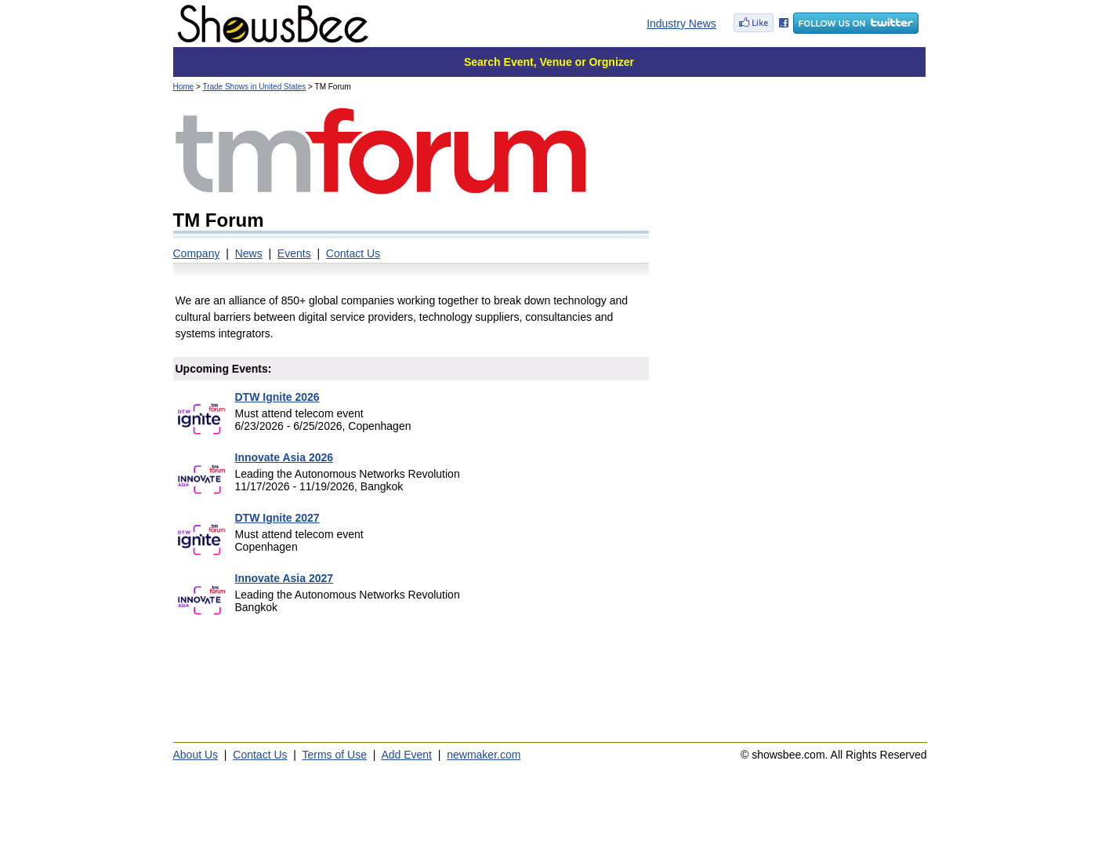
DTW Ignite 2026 (277, 397)
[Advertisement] (793, 204)
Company (196, 253)
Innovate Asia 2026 (284, 457)
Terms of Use (335, 754)
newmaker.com (483, 754)
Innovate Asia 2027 (284, 578)
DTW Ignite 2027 (277, 517)
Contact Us (353, 253)
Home (183, 86)
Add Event (406, 754)
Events (294, 253)
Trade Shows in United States (254, 86)
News (249, 253)
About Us (196, 754)
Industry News (681, 23)
